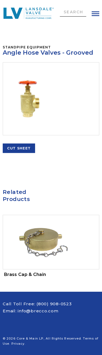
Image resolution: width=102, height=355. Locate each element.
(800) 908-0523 (54, 303)
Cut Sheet (19, 149)
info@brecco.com (38, 310)
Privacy (18, 343)
